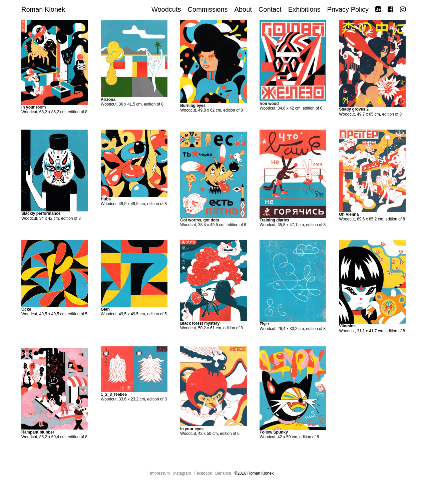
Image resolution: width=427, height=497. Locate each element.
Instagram (182, 473)
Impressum (160, 473)
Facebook (203, 473)
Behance (223, 473)
